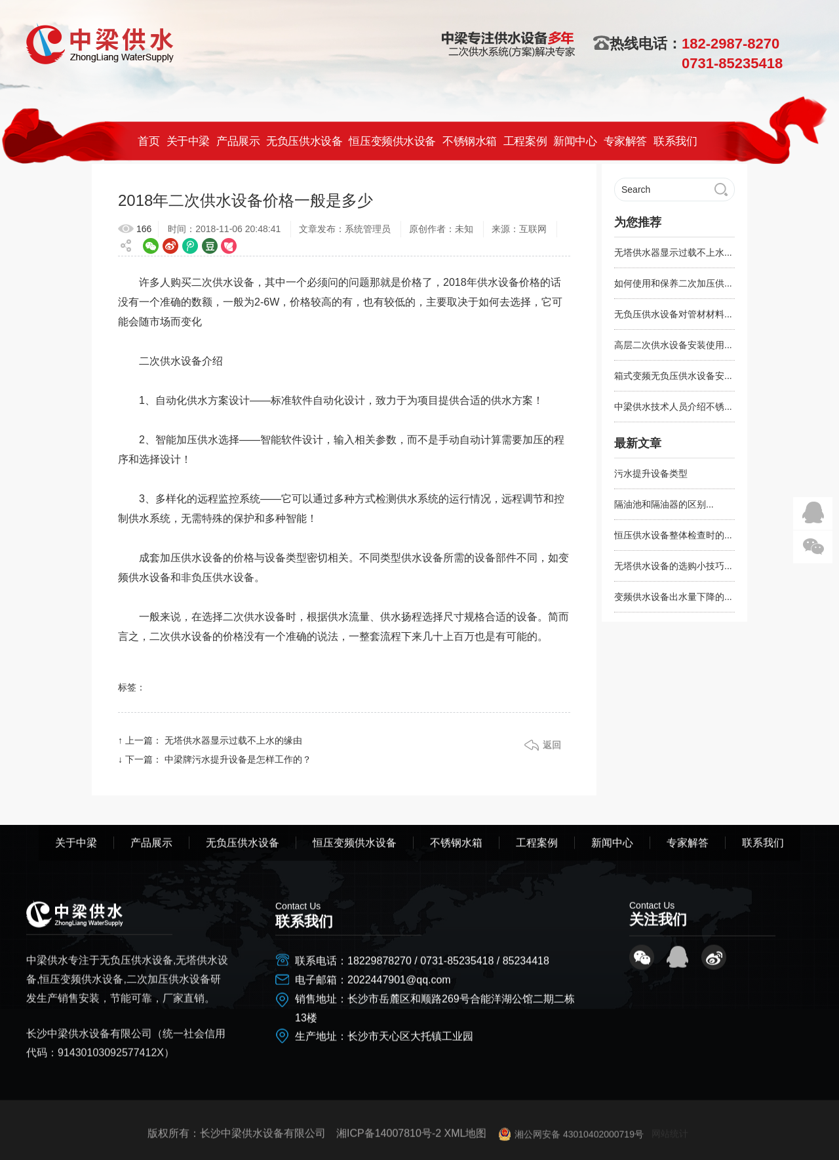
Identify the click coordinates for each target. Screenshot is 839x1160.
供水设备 (233, 282)
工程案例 (524, 141)
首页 (148, 141)
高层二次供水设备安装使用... (673, 345)
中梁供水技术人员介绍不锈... (673, 406)
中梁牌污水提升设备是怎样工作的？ (238, 759)
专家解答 (624, 141)
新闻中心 (574, 141)
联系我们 (675, 141)
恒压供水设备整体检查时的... (673, 535)
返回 (552, 745)
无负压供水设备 (304, 141)
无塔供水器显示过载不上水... (673, 252)
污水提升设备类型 (651, 473)
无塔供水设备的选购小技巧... (673, 566)
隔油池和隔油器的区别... (664, 504)
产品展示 (238, 141)
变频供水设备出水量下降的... (673, 596)
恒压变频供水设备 (392, 141)
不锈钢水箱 (469, 141)
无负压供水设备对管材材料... (673, 314)
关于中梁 (187, 141)
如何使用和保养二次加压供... (673, 283)
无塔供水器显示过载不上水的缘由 (233, 740)
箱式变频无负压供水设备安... (673, 375)
